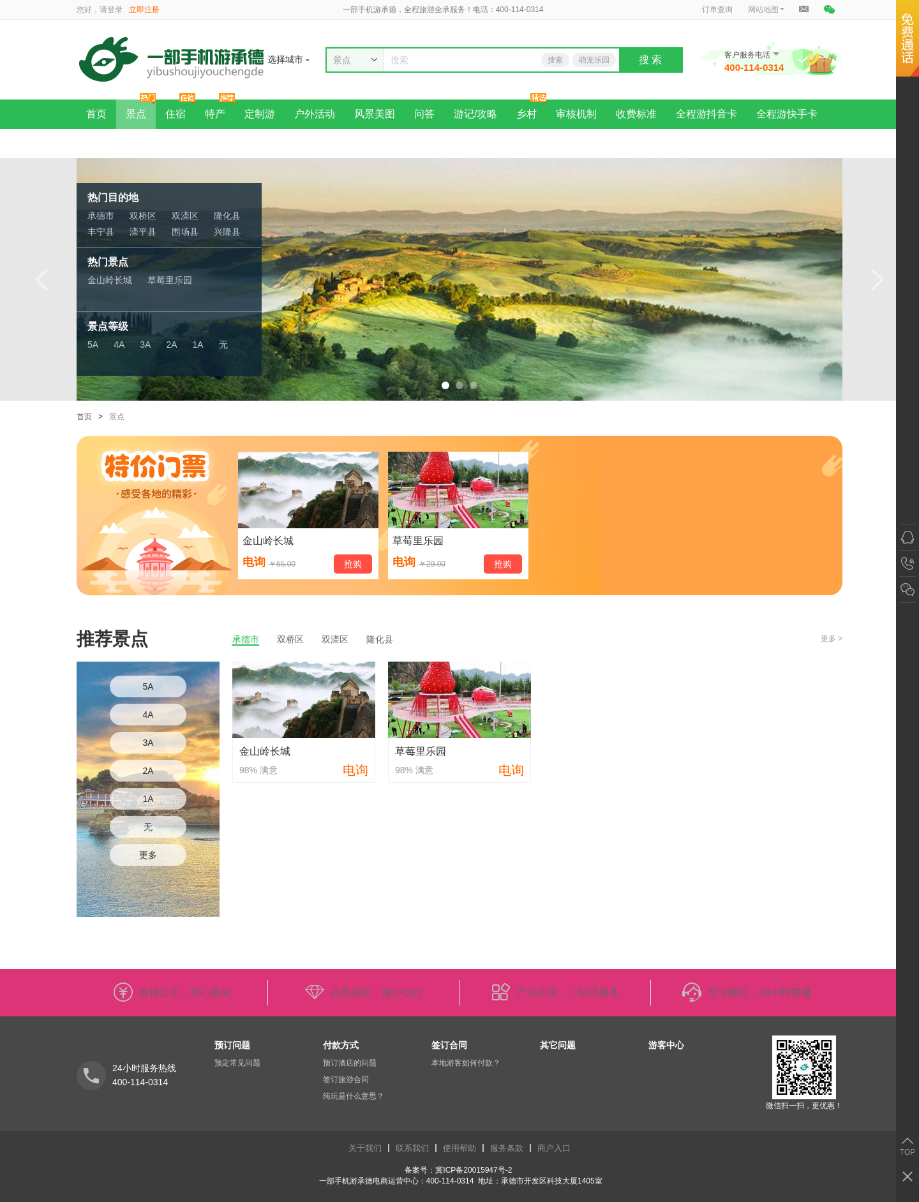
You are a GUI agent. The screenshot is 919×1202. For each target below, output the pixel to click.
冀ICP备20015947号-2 (474, 1170)
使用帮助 (459, 1148)
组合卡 (101, 143)
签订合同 (449, 1045)
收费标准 (636, 113)
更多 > (831, 638)
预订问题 (232, 1045)
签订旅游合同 (346, 1079)
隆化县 (227, 216)
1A (198, 344)
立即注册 (144, 9)
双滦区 (185, 216)
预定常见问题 (237, 1062)
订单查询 (717, 9)
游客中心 (666, 1045)
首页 (96, 113)
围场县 (185, 231)
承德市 (100, 216)
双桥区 (143, 216)
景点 (136, 113)
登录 (115, 9)
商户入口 (554, 1148)
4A (119, 344)
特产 (215, 113)
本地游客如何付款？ (465, 1062)
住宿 (175, 113)
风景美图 (374, 113)
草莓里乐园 (169, 280)
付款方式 (341, 1045)
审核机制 (576, 113)
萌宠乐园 (594, 60)
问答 (424, 113)
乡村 (526, 113)
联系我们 (412, 1148)
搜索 (555, 60)
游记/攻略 (475, 113)
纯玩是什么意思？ (353, 1096)
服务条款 (506, 1148)
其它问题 (558, 1045)
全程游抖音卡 (706, 113)
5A (92, 344)
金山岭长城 (109, 280)
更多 (148, 855)
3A (145, 344)
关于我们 (365, 1148)
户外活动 (314, 113)
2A (171, 344)
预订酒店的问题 (350, 1062)
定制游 (259, 113)
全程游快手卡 (787, 113)
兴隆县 (227, 231)
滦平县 (143, 231)
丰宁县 (100, 231)
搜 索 (650, 59)
